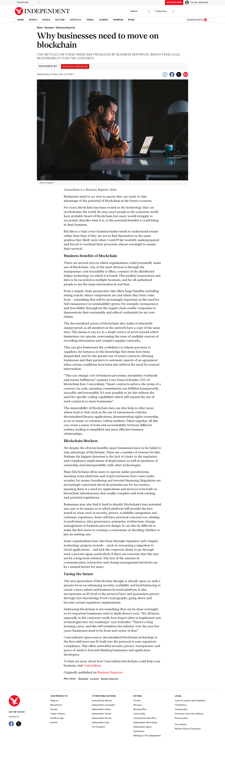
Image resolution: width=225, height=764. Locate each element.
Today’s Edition (57, 714)
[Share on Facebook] (171, 74)
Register (54, 701)
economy (94, 679)
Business (49, 27)
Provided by (48, 66)
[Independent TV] (197, 19)
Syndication (138, 731)
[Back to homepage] (42, 11)
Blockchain (83, 679)
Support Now (174, 2)
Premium (118, 20)
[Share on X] (178, 74)
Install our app (57, 718)
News (21, 20)
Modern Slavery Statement (188, 729)
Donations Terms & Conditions (189, 714)
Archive (54, 722)
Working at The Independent (147, 736)
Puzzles (137, 701)
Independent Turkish (101, 714)
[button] (28, 2)
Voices (46, 20)
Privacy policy (181, 718)
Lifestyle (75, 20)
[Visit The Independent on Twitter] (18, 723)
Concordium (92, 665)
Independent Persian (102, 718)
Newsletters (56, 705)
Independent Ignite (142, 727)
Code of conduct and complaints (190, 701)
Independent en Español (103, 705)
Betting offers (140, 709)
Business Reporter (65, 27)
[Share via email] (185, 74)
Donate (54, 709)
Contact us (14, 717)
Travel (90, 20)
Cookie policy (181, 709)
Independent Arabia (101, 709)
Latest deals (139, 714)
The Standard (98, 727)
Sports (33, 20)
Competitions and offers (144, 718)
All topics (137, 705)
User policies (181, 724)
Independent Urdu (100, 722)
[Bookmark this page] (165, 74)
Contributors (181, 705)
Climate (103, 20)
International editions (102, 701)
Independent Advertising (145, 722)
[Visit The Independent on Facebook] (11, 723)
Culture (60, 20)
